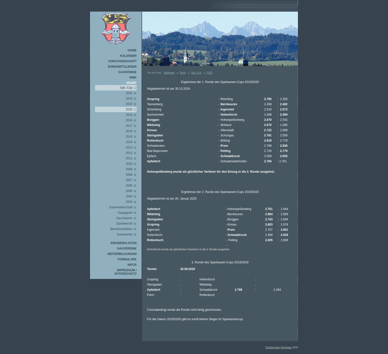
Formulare (127, 259)
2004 (129, 196)
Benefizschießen (121, 229)
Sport (131, 83)
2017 (129, 125)
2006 (129, 185)
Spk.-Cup (126, 87)
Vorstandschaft (122, 61)
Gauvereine (127, 248)
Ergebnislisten (124, 243)
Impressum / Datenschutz (126, 272)
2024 (129, 98)
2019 (129, 115)
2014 (129, 142)
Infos (132, 265)
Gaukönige (127, 72)
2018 (129, 120)
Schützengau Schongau (279, 347)
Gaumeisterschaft (120, 207)
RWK (133, 77)
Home (132, 50)
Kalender (128, 56)
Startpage (169, 72)
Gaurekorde (124, 234)
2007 (129, 180)
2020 (129, 109)
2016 (129, 131)
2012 (129, 153)
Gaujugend (125, 212)
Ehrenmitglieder (122, 66)
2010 (129, 164)
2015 (129, 136)
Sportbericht (124, 223)
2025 (129, 93)
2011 (129, 158)
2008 (129, 174)
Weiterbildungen (122, 254)
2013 (129, 147)
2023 (129, 104)
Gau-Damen (124, 218)
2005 (129, 191)
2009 (129, 169)
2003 (129, 202)
